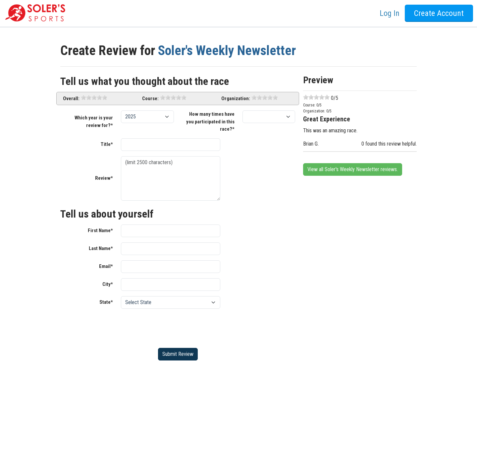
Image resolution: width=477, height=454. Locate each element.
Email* (106, 266)
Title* (107, 144)
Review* (104, 178)
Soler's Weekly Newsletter (227, 50)
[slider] (94, 97)
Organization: (235, 98)
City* (107, 284)
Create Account (439, 13)
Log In (389, 13)
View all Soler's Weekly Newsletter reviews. (352, 169)
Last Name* (101, 248)
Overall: (71, 98)
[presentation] (171, 327)
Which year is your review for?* (94, 121)
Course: (150, 98)
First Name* (100, 230)
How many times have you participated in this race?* (210, 121)
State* (106, 302)
